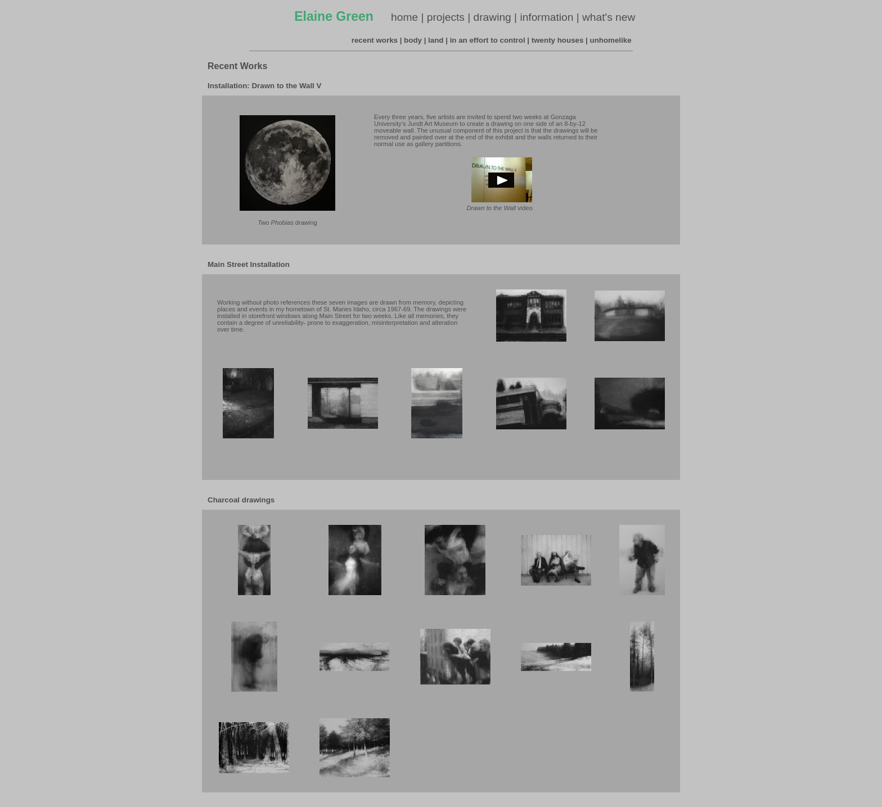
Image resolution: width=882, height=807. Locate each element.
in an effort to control (487, 40)
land (435, 40)
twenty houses (558, 40)
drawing (492, 17)
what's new (608, 17)
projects (446, 17)
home (404, 17)
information (546, 17)
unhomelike (611, 40)
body (413, 40)
